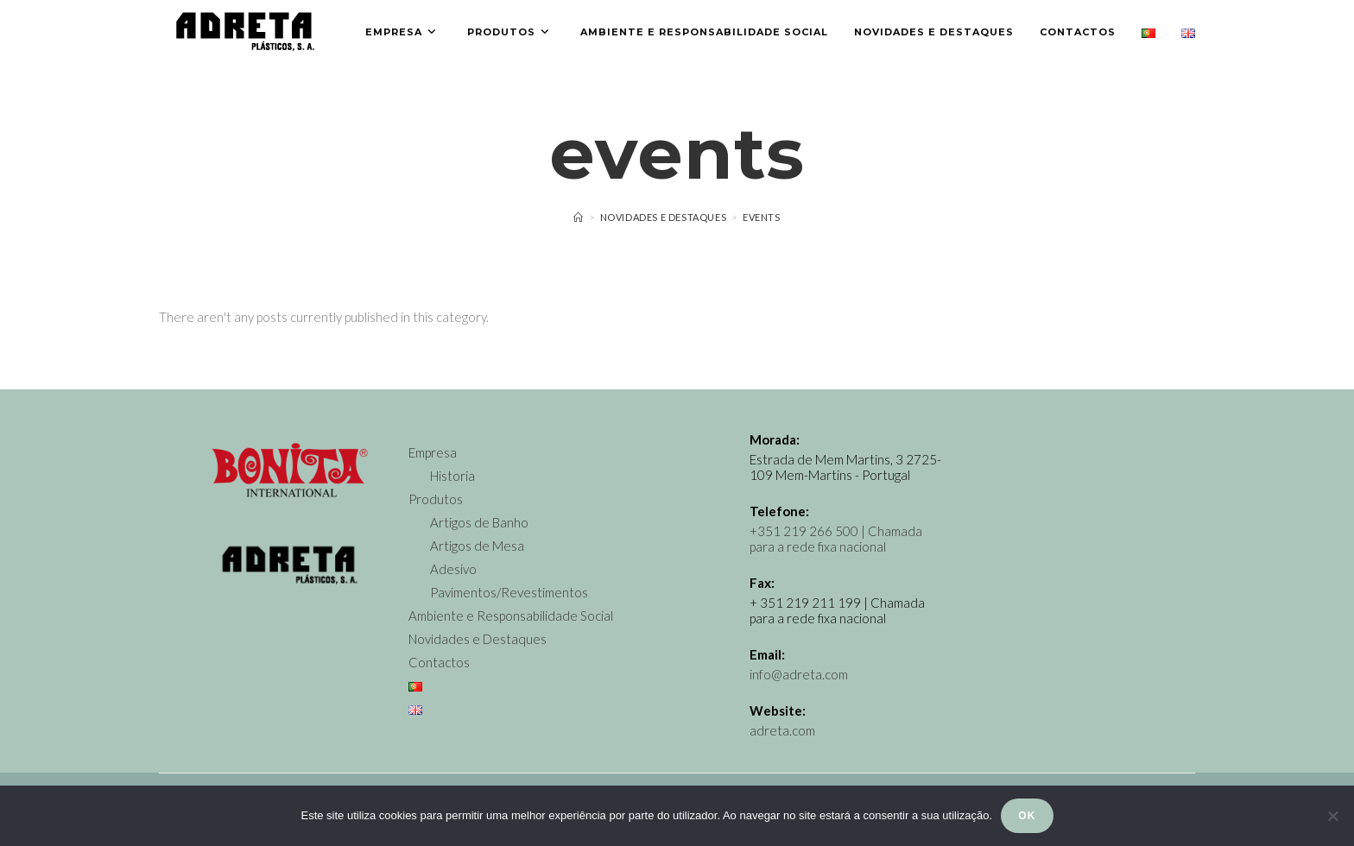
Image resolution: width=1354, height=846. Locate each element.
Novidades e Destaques (477, 639)
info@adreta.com (799, 674)
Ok (1026, 816)
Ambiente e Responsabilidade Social (510, 615)
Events (762, 217)
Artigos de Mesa (477, 545)
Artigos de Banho (479, 522)
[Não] (1332, 815)
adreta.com (782, 730)
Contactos (439, 662)
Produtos (435, 499)
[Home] (578, 217)
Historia (452, 475)
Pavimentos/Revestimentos (509, 592)
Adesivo (453, 569)
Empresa (432, 452)
